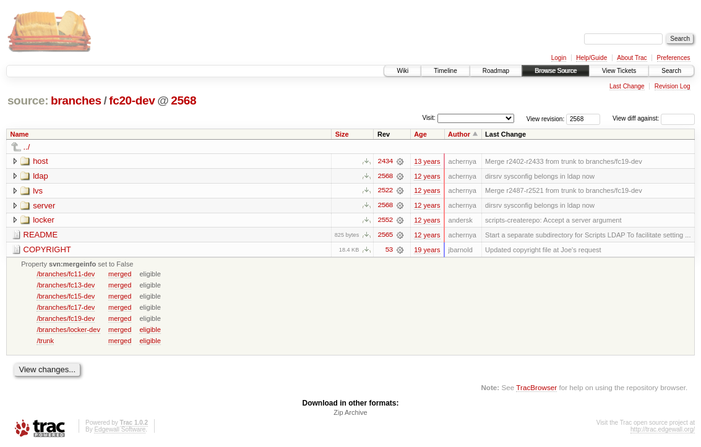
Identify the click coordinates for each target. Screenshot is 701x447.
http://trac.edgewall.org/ (662, 430)
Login (558, 57)
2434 (384, 161)
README (41, 235)
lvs (38, 190)
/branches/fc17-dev (66, 308)
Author (459, 134)
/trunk (45, 341)
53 (388, 250)
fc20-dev (132, 100)
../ (27, 146)
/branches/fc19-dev (66, 319)
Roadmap (496, 70)
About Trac (632, 57)
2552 (384, 221)
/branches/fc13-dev (66, 285)
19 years (427, 250)
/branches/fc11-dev (66, 274)
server (44, 205)
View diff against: (654, 118)
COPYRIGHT (47, 250)
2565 (384, 236)
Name (20, 134)
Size (342, 134)
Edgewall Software (119, 430)
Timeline (445, 70)
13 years (427, 161)
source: (27, 100)
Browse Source (556, 70)
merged (119, 274)
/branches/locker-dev (68, 330)
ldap (40, 176)
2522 (384, 191)
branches (76, 100)
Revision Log (672, 86)
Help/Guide (591, 57)
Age (420, 134)
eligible (149, 330)
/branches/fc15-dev (66, 296)
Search (671, 70)
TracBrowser (536, 389)
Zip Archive (350, 413)
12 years (427, 176)
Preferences (673, 57)
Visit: (429, 117)
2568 (183, 100)
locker (43, 220)
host (40, 161)
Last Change (627, 86)
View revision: (546, 118)
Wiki (402, 70)
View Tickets (619, 70)
